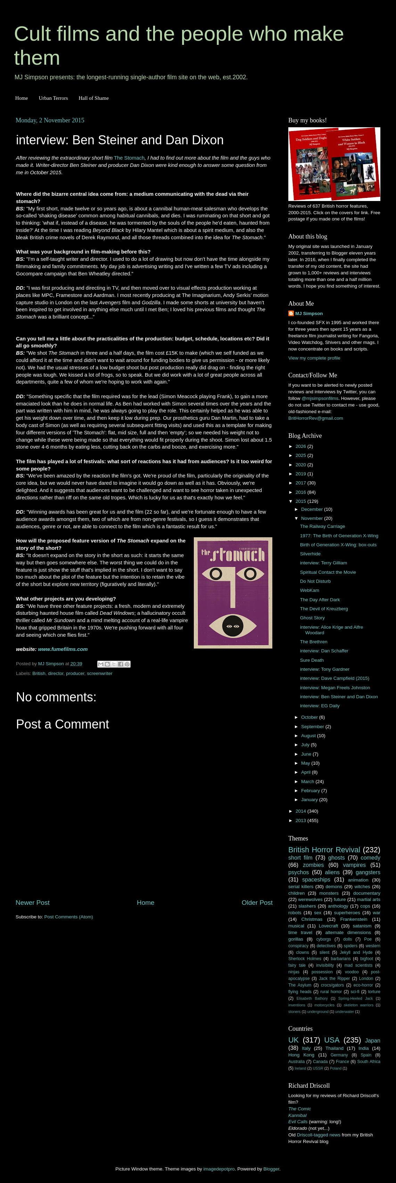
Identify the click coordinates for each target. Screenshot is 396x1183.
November (312, 518)
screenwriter (100, 673)
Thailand (334, 1048)
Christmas (312, 919)
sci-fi (355, 991)
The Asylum (299, 985)
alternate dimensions (348, 932)
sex (317, 912)
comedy (370, 857)
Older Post (257, 902)
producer (75, 673)
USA (331, 1040)
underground (318, 1011)
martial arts (368, 899)
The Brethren (314, 641)
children (296, 893)
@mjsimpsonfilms (320, 398)
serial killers (300, 886)
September (313, 726)
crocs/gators (332, 985)
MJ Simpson (309, 313)
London (366, 978)
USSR (318, 1068)
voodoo (352, 971)
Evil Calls (298, 1121)
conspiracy (298, 945)
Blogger (271, 1169)
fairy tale (297, 965)
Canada (320, 1061)
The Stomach (129, 158)
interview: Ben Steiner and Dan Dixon (339, 696)
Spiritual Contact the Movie (328, 572)
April (306, 772)
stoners (294, 1011)
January (310, 799)
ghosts (336, 857)
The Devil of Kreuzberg (324, 608)
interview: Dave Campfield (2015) (335, 678)
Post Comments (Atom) (68, 916)
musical (296, 925)
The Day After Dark (320, 599)
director (55, 673)
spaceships (316, 879)
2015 (301, 501)
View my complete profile (314, 358)
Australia (296, 1061)
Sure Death (312, 660)
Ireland (300, 1068)
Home (21, 98)
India (363, 1048)
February (311, 790)
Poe (368, 939)
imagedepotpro (219, 1169)
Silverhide (310, 553)
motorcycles (324, 1005)
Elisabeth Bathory (312, 998)
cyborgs (323, 939)
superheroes (347, 912)
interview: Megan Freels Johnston (335, 687)
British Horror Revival (324, 849)
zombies (313, 865)
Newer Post (33, 902)
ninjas (293, 971)
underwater (344, 1011)
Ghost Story (312, 617)
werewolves (310, 899)
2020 (301, 464)
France (342, 1061)
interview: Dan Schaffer (324, 650)
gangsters (368, 872)
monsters (329, 893)
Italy (306, 1048)
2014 (301, 811)
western (373, 945)
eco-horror (363, 985)
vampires (354, 865)
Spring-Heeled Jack (355, 998)
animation (358, 880)
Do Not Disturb (315, 581)
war (376, 912)
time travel (300, 932)
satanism (362, 925)
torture (374, 991)
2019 (301, 473)
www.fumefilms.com (63, 649)
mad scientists (358, 965)
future (340, 899)
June (307, 754)
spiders (350, 945)
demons (333, 886)
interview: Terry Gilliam (323, 562)
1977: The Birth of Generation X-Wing (339, 535)
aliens (332, 872)
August (309, 735)
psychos (298, 872)
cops (365, 906)
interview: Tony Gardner (324, 669)
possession (322, 971)
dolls (347, 939)
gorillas (295, 939)
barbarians (340, 958)
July (306, 744)
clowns (302, 952)
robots (295, 912)
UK (293, 1040)
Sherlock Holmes (304, 958)
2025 (301, 455)
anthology (338, 906)
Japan (372, 1040)
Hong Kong (301, 1054)
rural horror (331, 991)
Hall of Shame (94, 98)
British (39, 673)
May (306, 763)
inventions (296, 1005)
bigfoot (366, 958)
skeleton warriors (358, 1005)
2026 (301, 446)
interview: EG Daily (320, 705)
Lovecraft (328, 925)
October (310, 717)
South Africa (369, 1061)
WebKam (309, 590)
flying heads (300, 991)
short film (300, 857)
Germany (339, 1055)
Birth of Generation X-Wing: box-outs (338, 544)
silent (324, 952)
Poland (336, 1068)
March (308, 781)
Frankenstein (353, 919)
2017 (301, 482)
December (312, 509)
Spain (366, 1055)
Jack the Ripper (334, 978)
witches (362, 886)
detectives (326, 945)
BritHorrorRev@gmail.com (315, 418)
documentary (366, 893)
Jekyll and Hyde (356, 952)
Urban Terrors (53, 98)
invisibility (325, 965)
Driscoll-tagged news (318, 1134)
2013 (301, 820)
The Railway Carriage (322, 526)
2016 (301, 492)
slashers (307, 906)
